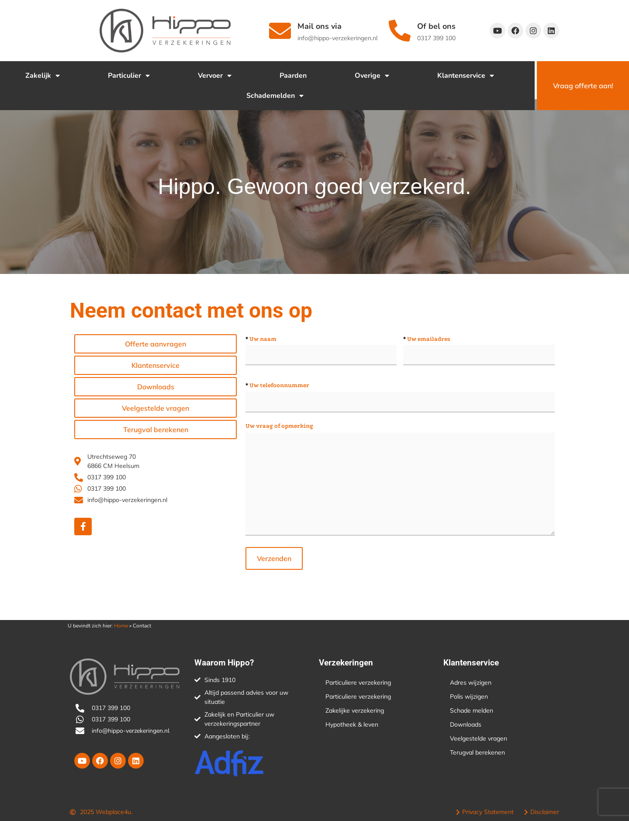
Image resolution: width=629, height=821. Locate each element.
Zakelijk (42, 75)
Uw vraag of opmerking (279, 426)
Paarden (293, 75)
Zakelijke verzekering (354, 710)
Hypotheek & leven (351, 724)
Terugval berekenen (477, 752)
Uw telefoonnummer (277, 385)
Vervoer (215, 75)
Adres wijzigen (470, 682)
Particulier (129, 75)
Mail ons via (319, 26)
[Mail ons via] (280, 31)
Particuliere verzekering (358, 682)
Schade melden (471, 710)
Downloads (465, 724)
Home (121, 625)
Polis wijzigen (469, 696)
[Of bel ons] (400, 31)
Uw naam (260, 339)
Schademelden (275, 96)
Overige (372, 75)
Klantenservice (465, 75)
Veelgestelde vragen (478, 738)
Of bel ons (436, 26)
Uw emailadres (426, 339)
